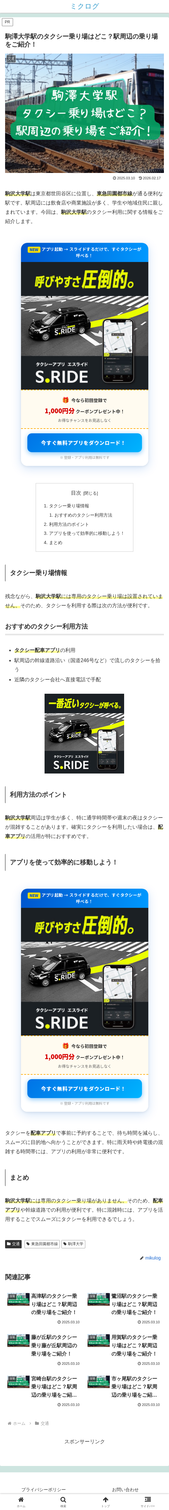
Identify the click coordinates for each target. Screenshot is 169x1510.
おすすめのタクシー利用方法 (83, 515)
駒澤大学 (73, 1244)
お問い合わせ (125, 1489)
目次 (76, 493)
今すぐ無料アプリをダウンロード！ (83, 442)
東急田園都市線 (42, 1244)
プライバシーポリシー (43, 1489)
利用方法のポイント (69, 524)
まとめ (55, 542)
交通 (13, 1244)
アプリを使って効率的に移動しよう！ (87, 533)
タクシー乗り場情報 (69, 505)
